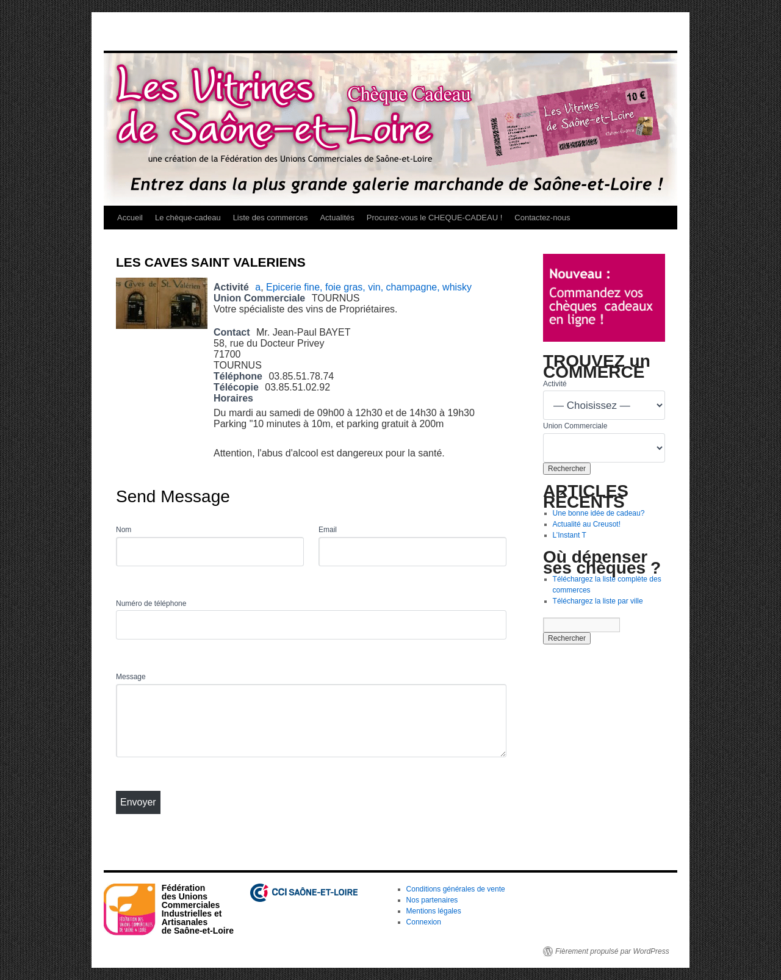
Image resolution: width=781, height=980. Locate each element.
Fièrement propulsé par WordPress (612, 951)
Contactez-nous (542, 217)
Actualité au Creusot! (587, 524)
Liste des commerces (270, 217)
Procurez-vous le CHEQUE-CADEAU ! (435, 217)
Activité (555, 384)
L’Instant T (569, 535)
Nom (123, 529)
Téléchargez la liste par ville (598, 601)
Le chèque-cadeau (188, 217)
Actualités (337, 217)
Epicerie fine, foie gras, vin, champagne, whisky (369, 287)
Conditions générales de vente (455, 889)
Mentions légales (433, 911)
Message (131, 676)
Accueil (130, 217)
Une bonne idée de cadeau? (599, 513)
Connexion (423, 922)
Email (328, 529)
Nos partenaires (432, 900)
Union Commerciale (575, 426)
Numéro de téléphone (151, 603)
